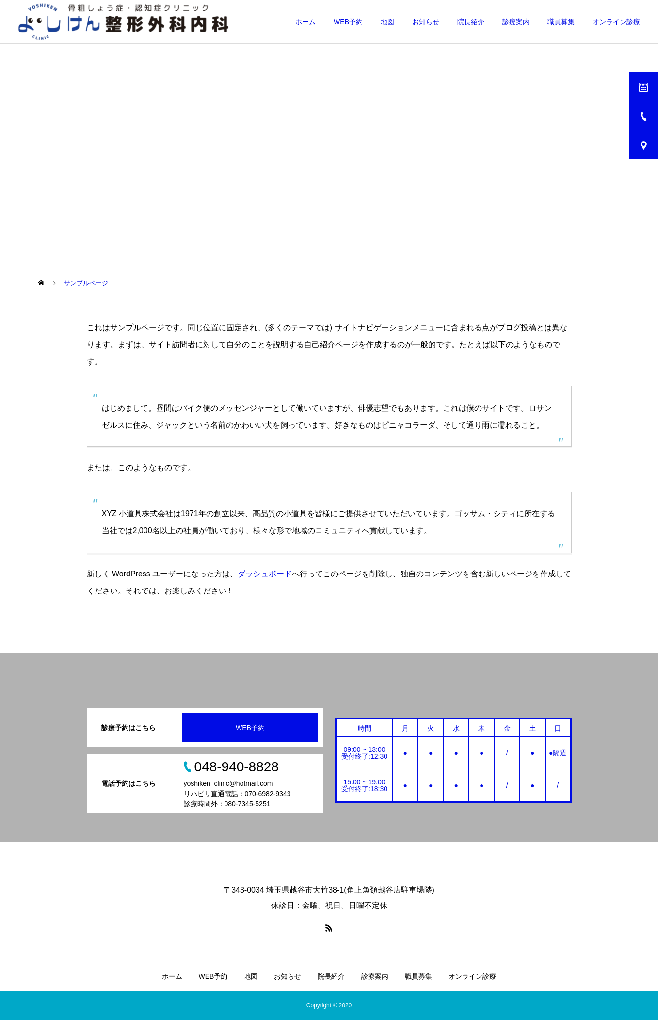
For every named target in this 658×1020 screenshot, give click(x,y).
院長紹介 (470, 22)
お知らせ (425, 22)
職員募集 (561, 22)
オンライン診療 (616, 22)
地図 (387, 22)
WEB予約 (348, 22)
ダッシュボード (265, 574)
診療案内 (516, 22)
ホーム (305, 22)
